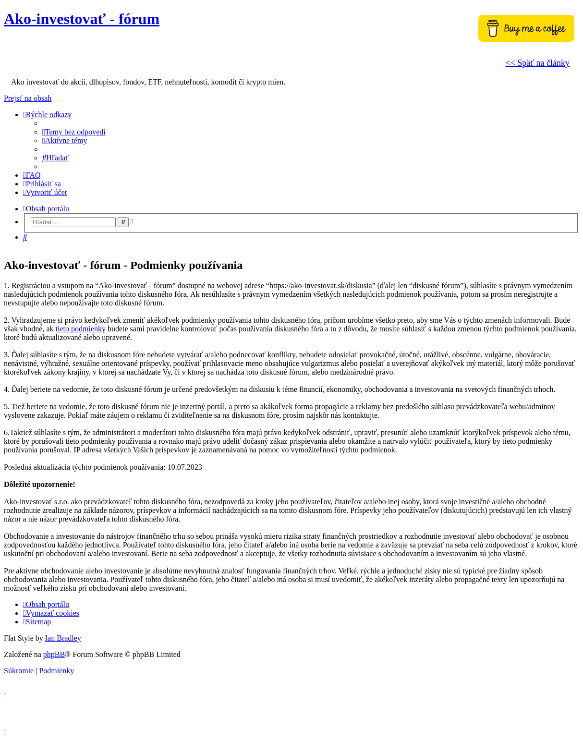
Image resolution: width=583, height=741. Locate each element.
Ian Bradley (63, 638)
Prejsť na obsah (27, 98)
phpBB (54, 654)
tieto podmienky (81, 329)
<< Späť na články (538, 63)
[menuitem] (74, 132)
